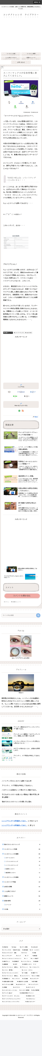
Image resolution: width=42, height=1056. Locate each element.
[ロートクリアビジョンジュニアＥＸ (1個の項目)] (13, 999)
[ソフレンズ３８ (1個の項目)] (7, 950)
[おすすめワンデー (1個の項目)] (21, 984)
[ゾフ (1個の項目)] (28, 956)
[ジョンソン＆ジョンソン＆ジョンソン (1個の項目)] (12, 959)
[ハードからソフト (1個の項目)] (34, 967)
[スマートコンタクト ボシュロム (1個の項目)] (13, 996)
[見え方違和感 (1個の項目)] (35, 990)
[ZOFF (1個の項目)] (16, 964)
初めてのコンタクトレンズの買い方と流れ (16, 802)
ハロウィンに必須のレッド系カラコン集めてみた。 (20, 790)
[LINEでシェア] (15, 107)
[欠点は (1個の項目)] (15, 947)
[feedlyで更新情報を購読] (19, 410)
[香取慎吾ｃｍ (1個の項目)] (6, 979)
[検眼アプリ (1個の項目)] (35, 973)
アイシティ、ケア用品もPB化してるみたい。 (18, 786)
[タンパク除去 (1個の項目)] (35, 976)
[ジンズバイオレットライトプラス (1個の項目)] (13, 1002)
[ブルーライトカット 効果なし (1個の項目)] (10, 967)
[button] (27, 107)
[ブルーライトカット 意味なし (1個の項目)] (10, 976)
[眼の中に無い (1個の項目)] (16, 950)
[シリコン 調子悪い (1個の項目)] (11, 970)
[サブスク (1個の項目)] (26, 953)
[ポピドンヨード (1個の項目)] (33, 987)
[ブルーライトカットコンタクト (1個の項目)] (11, 973)
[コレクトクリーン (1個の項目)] (25, 976)
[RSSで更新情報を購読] (22, 410)
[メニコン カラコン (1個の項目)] (30, 970)
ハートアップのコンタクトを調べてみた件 (16, 781)
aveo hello (28, 332)
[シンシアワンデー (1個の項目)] (8, 956)
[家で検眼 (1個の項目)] (35, 982)
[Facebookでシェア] (21, 102)
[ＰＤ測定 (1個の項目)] (25, 973)
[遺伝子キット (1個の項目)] (6, 961)
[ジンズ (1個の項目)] (20, 956)
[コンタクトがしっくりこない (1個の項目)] (10, 990)
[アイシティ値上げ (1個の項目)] (10, 993)
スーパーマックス (19, 332)
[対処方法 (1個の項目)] (6, 947)
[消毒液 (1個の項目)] (7, 987)
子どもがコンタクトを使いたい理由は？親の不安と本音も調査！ (20, 796)
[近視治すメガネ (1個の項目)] (32, 996)
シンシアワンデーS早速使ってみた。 (14, 821)
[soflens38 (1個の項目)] (35, 947)
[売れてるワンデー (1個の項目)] (32, 1002)
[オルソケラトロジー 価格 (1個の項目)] (11, 953)
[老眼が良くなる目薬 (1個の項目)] (23, 982)
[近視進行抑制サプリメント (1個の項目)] (29, 993)
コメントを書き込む (22, 596)
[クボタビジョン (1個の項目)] (33, 999)
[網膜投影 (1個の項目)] (7, 964)
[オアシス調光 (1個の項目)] (24, 947)
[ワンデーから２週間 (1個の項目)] (8, 984)
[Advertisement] (21, 36)
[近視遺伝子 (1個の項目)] (16, 961)
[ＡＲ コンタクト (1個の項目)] (34, 950)
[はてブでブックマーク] (33, 102)
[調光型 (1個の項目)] (36, 956)
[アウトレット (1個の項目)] (24, 967)
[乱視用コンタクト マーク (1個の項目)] (31, 964)
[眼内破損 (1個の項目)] (25, 950)
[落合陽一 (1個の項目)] (36, 961)
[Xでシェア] (9, 102)
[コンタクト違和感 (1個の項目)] (24, 990)
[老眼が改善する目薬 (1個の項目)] (9, 982)
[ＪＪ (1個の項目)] (27, 959)
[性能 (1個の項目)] (36, 953)
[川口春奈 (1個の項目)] (25, 979)
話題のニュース (8, 332)
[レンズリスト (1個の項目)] (16, 979)
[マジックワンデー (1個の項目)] (34, 984)
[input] (19, 615)
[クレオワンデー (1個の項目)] (35, 979)
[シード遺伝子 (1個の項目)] (35, 959)
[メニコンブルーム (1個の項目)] (26, 961)
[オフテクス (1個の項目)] (19, 987)
